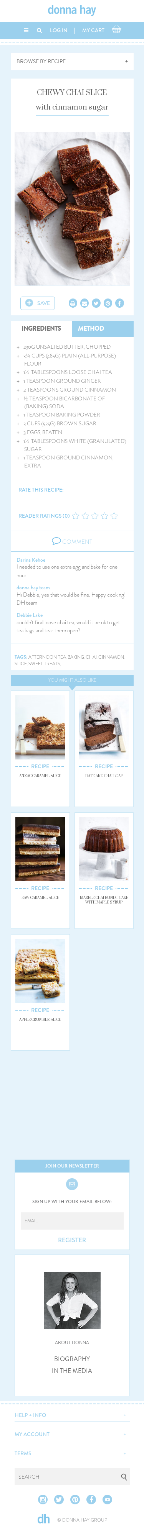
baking (76, 657)
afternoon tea (47, 657)
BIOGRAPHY (72, 1359)
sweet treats (44, 664)
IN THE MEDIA (72, 1371)
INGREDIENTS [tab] (41, 328)
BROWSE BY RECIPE (41, 61)
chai (91, 657)
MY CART (93, 30)
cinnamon (111, 657)
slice (21, 664)
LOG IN (59, 30)
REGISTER (72, 1240)
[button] (72, 1414)
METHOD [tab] (91, 328)
